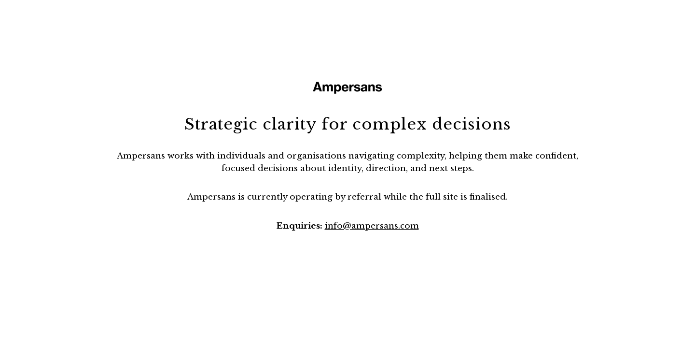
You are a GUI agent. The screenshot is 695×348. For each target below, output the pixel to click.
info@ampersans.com (372, 226)
